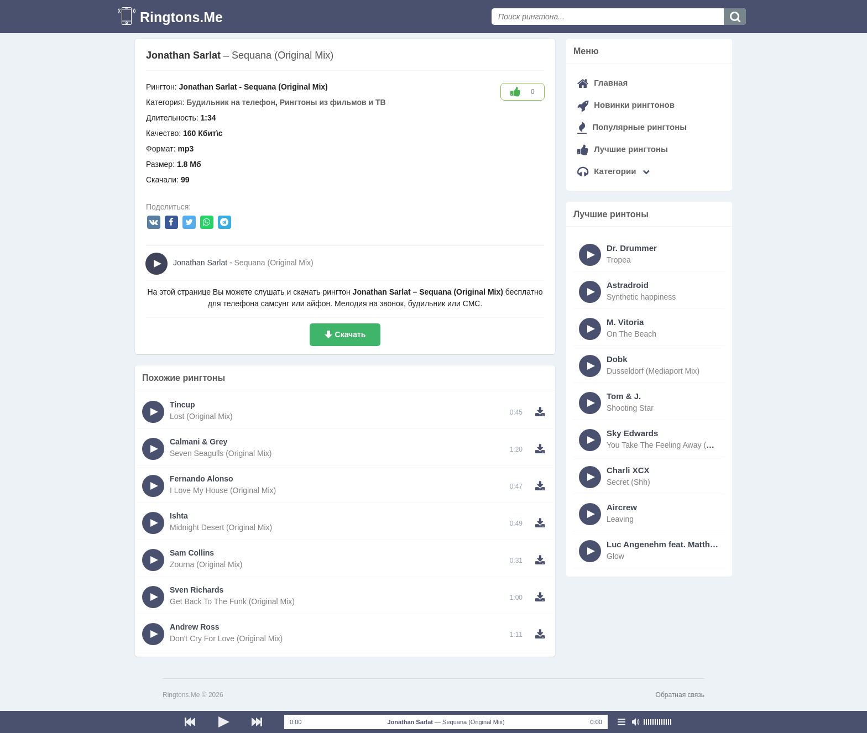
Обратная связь (680, 695)
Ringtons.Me (181, 17)
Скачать (350, 334)
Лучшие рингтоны (622, 149)
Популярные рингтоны (632, 127)
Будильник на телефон (230, 102)
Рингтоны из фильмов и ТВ (333, 102)
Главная (602, 82)
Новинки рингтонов (626, 104)
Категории (613, 171)
